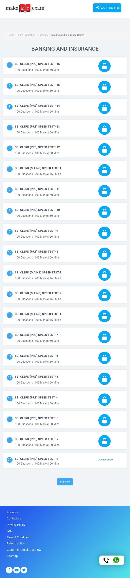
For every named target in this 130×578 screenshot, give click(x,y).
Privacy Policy (16, 524)
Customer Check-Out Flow (24, 549)
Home (11, 35)
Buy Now (65, 481)
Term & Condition (18, 537)
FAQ (9, 531)
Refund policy (16, 543)
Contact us (14, 518)
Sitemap (12, 556)
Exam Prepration (26, 35)
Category (43, 35)
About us (13, 512)
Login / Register (107, 7)
